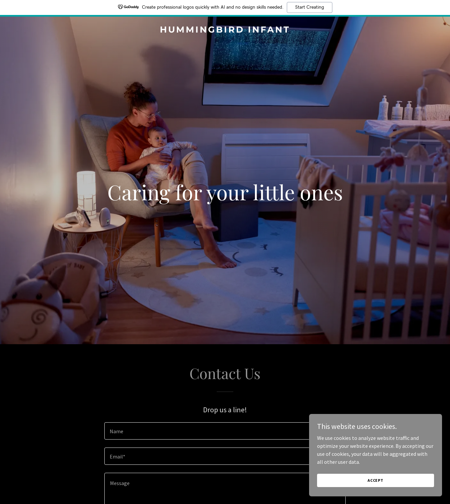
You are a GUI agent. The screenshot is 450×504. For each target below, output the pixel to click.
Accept (376, 480)
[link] (225, 30)
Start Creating (309, 7)
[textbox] (224, 431)
